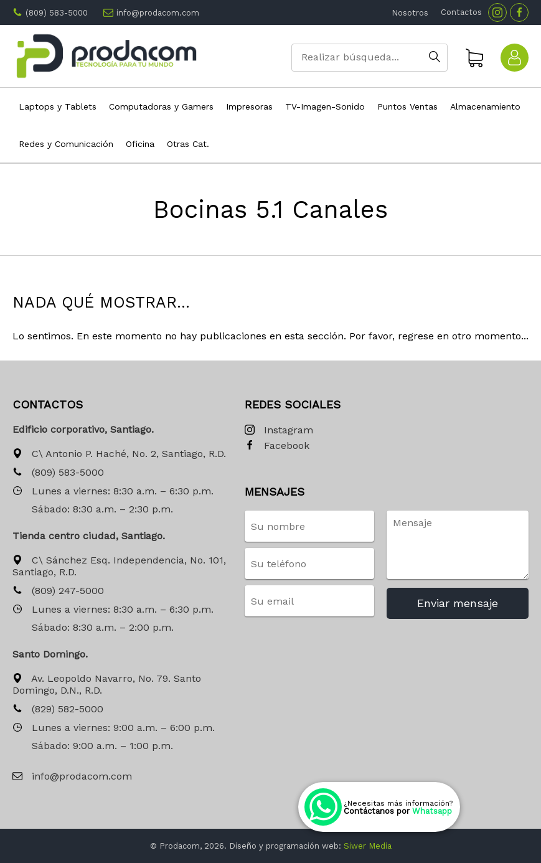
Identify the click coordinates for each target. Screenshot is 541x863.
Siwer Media (368, 846)
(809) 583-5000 (57, 12)
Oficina (140, 144)
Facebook (277, 446)
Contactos (461, 12)
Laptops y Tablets (57, 106)
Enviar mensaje (457, 603)
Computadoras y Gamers (161, 106)
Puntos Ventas (407, 106)
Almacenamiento (485, 106)
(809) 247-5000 (58, 591)
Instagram (279, 430)
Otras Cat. (188, 144)
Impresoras (249, 106)
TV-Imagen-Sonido (325, 106)
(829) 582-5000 (57, 709)
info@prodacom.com (157, 12)
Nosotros (410, 12)
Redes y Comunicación (66, 144)
